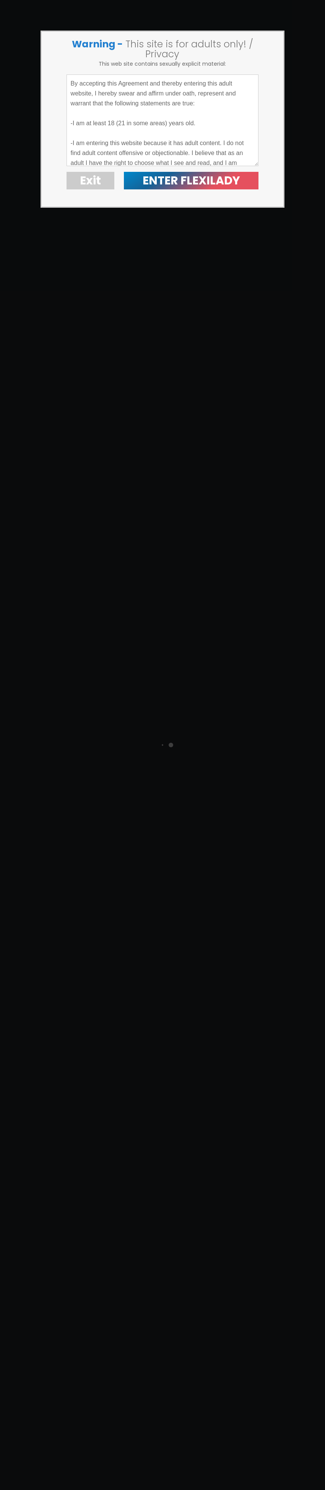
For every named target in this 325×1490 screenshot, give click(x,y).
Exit (90, 181)
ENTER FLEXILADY (191, 181)
